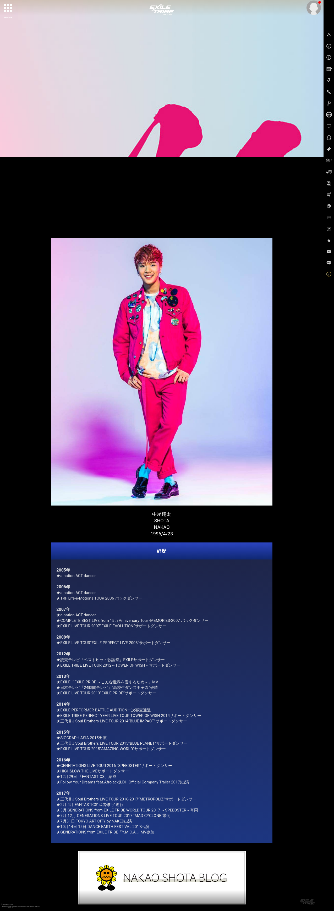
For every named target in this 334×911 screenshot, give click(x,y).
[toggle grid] (8, 8)
